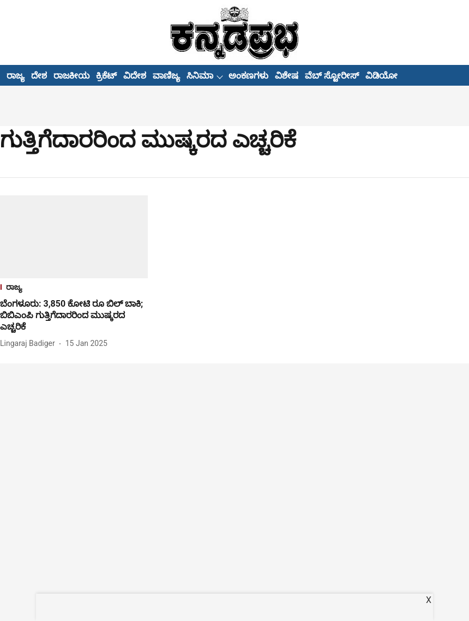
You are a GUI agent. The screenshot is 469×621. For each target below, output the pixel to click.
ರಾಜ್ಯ (16, 75)
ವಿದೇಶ (134, 75)
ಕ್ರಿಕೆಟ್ (106, 75)
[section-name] (74, 288)
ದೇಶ (39, 75)
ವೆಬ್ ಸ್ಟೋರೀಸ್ (332, 75)
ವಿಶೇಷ (286, 75)
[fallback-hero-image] (74, 236)
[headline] (74, 315)
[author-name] (29, 343)
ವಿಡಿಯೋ (381, 75)
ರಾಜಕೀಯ (71, 75)
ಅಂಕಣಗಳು (248, 75)
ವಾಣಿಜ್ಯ (166, 75)
